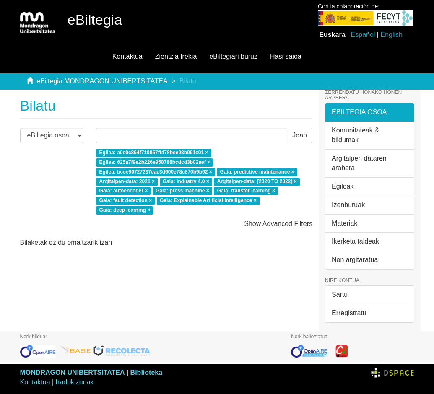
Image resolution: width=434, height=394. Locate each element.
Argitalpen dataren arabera (359, 163)
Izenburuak (348, 204)
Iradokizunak (75, 382)
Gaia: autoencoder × (123, 191)
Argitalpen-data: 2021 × (127, 181)
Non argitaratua (355, 259)
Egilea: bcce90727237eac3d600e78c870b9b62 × (155, 172)
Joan (299, 135)
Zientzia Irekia (176, 56)
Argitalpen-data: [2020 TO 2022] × (257, 181)
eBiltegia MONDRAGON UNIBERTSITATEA (101, 81)
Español (363, 34)
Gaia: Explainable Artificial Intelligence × (208, 201)
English (391, 34)
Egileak (342, 186)
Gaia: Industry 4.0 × (186, 181)
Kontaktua (127, 56)
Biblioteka (146, 372)
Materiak (344, 223)
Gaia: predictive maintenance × (257, 172)
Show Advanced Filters (278, 223)
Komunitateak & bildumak (355, 135)
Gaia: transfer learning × (246, 191)
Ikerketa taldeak (355, 241)
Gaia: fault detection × (125, 201)
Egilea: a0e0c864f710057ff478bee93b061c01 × (153, 153)
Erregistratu (349, 312)
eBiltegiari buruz (233, 56)
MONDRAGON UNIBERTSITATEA (72, 372)
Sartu (340, 294)
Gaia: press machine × (182, 191)
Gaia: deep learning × (125, 210)
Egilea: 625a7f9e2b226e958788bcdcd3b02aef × (155, 162)
